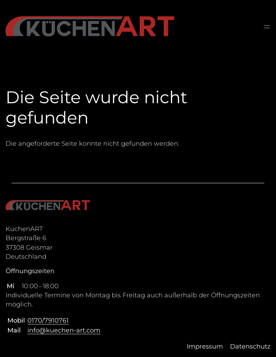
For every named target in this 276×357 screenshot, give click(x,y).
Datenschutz (250, 346)
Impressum (205, 346)
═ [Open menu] (266, 27)
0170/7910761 (48, 320)
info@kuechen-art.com (63, 330)
